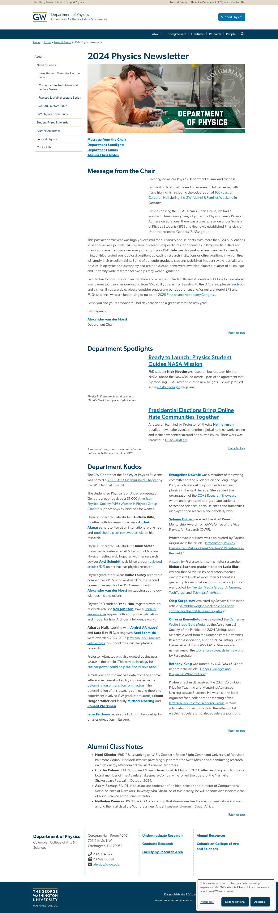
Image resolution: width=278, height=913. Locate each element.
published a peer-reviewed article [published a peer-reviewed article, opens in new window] (119, 533)
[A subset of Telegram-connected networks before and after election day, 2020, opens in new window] (116, 426)
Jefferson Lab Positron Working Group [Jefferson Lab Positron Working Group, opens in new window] (196, 703)
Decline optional (235, 902)
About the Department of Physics (209, 2)
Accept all (260, 902)
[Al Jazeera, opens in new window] (232, 587)
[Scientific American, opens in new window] (206, 592)
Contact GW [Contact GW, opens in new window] (160, 900)
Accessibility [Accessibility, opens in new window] (175, 900)
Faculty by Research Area (48, 2)
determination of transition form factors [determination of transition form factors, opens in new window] (116, 685)
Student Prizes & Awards (52, 122)
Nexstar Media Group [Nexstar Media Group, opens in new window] (208, 587)
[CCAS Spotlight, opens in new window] (168, 387)
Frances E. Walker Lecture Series (60, 97)
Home (36, 42)
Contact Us (237, 2)
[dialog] (236, 894)
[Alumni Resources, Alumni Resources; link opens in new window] (211, 835)
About (156, 34)
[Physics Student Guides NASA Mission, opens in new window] (116, 373)
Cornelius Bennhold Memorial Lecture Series (58, 87)
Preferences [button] (207, 902)
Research (215, 34)
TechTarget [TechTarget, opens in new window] (177, 592)
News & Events (178, 2)
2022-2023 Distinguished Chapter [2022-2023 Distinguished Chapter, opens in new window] (133, 480)
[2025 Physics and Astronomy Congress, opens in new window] (186, 295)
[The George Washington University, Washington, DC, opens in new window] (45, 897)
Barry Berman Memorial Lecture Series (59, 75)
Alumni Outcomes (48, 130)
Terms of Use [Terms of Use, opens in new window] (190, 900)
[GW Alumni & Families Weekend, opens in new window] (209, 197)
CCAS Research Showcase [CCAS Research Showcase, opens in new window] (217, 495)
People (231, 34)
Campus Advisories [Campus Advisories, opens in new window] (174, 894)
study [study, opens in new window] (176, 561)
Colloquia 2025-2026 (53, 105)
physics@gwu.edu (106, 864)
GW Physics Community (52, 114)
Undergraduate (175, 34)
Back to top (236, 333)
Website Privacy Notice (240, 887)
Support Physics (75, 2)
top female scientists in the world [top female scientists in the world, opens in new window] (220, 650)
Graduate (197, 34)
